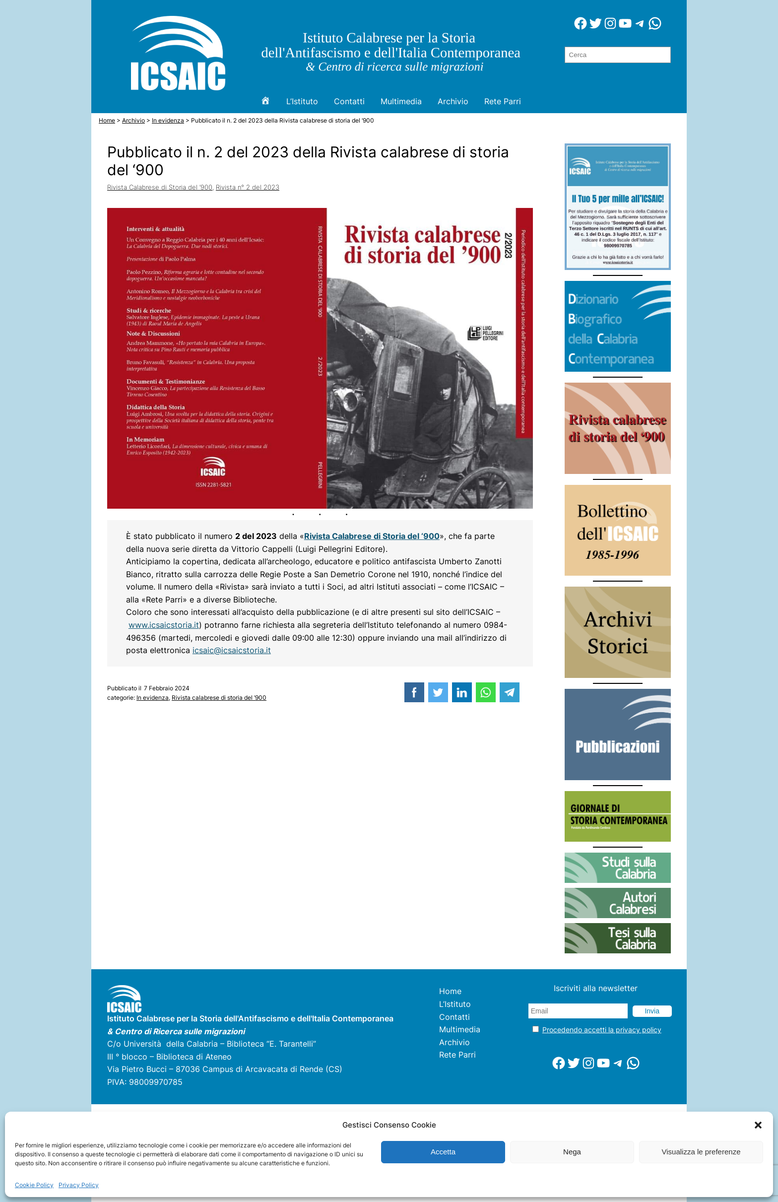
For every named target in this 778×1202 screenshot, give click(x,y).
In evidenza (152, 697)
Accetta (443, 1151)
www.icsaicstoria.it (164, 625)
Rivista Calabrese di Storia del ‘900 (159, 187)
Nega (572, 1151)
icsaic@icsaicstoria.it (232, 650)
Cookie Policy (34, 1185)
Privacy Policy (79, 1185)
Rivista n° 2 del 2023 (247, 187)
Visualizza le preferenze (701, 1151)
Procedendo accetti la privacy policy (601, 1029)
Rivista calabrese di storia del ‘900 (219, 697)
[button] (758, 1125)
